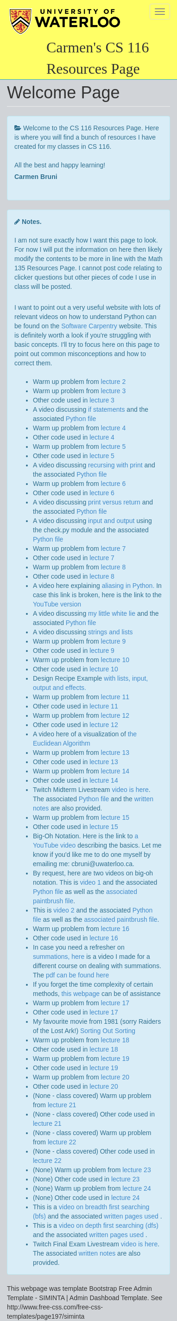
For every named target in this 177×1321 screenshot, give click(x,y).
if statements (106, 409)
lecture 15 (115, 817)
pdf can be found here (77, 975)
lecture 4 (113, 428)
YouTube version (57, 604)
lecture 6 (113, 483)
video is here (130, 789)
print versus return (114, 502)
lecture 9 (113, 641)
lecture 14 (115, 771)
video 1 (90, 882)
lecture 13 (115, 752)
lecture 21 (62, 1105)
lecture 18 (115, 1040)
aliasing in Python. (128, 585)
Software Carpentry (89, 326)
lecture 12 (115, 715)
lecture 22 (62, 1142)
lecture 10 (115, 660)
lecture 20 (115, 1077)
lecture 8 (113, 567)
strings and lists (110, 632)
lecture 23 (136, 1170)
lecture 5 (113, 446)
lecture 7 (113, 548)
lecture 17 (115, 1003)
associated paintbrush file (121, 919)
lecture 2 (113, 381)
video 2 (63, 910)
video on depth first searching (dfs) (108, 1225)
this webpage (80, 993)
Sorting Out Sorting (107, 1030)
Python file (81, 418)
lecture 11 (115, 697)
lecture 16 (115, 928)
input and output (111, 520)
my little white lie (111, 613)
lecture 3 (113, 391)
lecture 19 (115, 1058)
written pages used (132, 1216)
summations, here (58, 956)
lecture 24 (136, 1188)
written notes (97, 1253)
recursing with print (115, 465)
